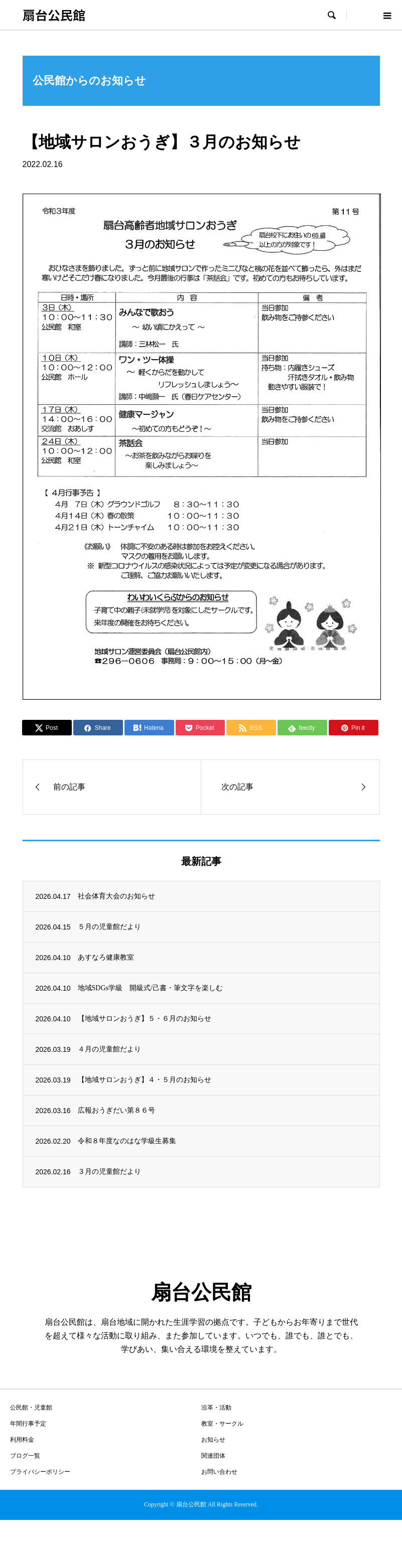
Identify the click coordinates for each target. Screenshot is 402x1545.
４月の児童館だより (109, 1049)
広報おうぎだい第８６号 (116, 1110)
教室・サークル (222, 1423)
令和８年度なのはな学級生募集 (127, 1141)
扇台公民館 (54, 15)
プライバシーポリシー (40, 1471)
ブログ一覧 (25, 1455)
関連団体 (213, 1455)
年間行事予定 (28, 1423)
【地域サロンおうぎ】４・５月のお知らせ (144, 1080)
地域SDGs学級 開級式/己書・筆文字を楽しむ (150, 988)
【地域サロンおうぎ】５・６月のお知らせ (144, 1018)
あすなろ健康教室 (106, 957)
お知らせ (213, 1439)
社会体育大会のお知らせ (116, 896)
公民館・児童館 (31, 1407)
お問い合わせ (219, 1471)
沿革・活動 (216, 1407)
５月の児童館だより (109, 927)
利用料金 (22, 1439)
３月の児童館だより (109, 1171)
